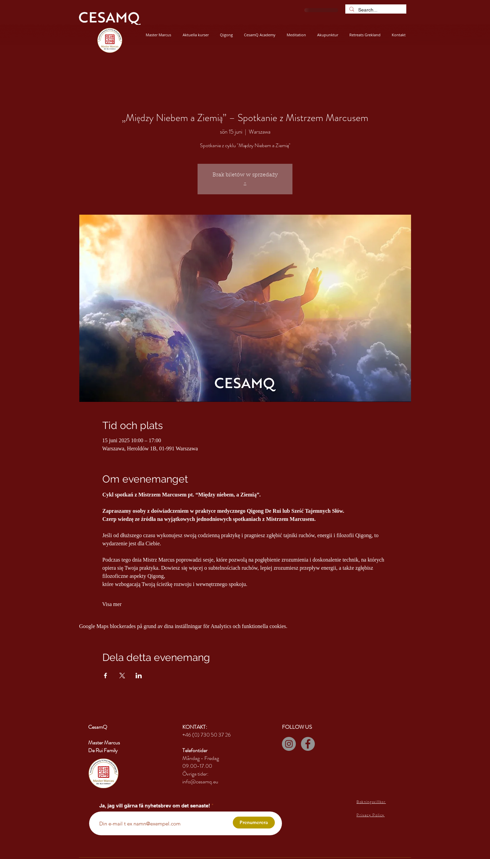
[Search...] (375, 9)
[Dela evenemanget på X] (122, 675)
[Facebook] (308, 744)
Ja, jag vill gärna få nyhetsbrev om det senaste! (154, 805)
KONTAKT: (194, 727)
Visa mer (112, 604)
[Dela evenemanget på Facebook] (105, 675)
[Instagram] (289, 744)
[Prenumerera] (254, 822)
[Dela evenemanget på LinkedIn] (139, 675)
